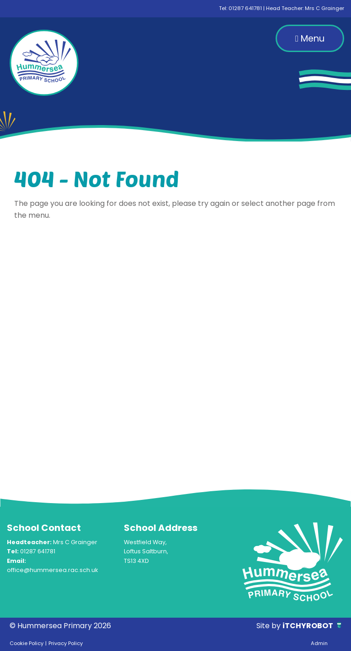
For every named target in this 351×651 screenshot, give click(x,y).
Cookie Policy (26, 643)
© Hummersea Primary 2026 (60, 625)
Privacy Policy (65, 643)
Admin (319, 643)
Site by (269, 625)
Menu (309, 38)
